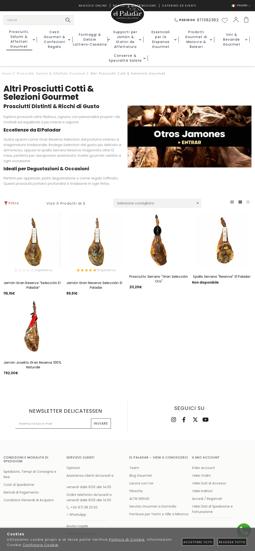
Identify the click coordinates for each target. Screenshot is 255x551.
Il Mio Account (203, 468)
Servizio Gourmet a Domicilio (152, 506)
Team (134, 468)
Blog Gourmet (140, 475)
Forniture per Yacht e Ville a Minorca (158, 514)
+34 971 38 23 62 (82, 507)
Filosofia (135, 491)
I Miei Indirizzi (202, 491)
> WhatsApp (76, 514)
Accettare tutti (198, 542)
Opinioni (73, 468)
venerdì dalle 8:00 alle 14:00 (88, 487)
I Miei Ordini (201, 475)
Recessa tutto (232, 542)
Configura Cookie (40, 544)
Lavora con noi (141, 483)
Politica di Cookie (127, 539)
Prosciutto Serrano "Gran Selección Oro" (158, 279)
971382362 (196, 20)
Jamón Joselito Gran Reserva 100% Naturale (32, 365)
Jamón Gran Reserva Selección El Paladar (94, 286)
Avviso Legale (77, 526)
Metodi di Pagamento (21, 492)
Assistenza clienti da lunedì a (89, 475)
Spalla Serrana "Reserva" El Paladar (221, 276)
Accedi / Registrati (207, 498)
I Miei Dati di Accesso (209, 483)
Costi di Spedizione (19, 484)
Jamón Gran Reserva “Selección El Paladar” (32, 286)
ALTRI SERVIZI (139, 498)
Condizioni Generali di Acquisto (29, 500)
